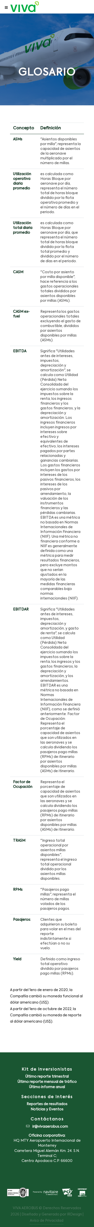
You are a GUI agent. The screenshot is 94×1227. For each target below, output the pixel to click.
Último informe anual (47, 1087)
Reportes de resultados (47, 1104)
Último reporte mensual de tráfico (47, 1082)
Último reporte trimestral (47, 1076)
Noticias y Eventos (47, 1109)
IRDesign (74, 1214)
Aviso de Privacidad (46, 1220)
